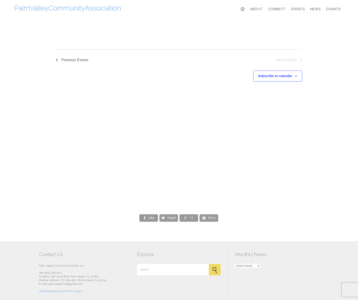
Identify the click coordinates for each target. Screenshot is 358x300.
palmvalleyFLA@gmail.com (66, 284)
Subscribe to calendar (275, 76)
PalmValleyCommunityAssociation (67, 8)
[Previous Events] (72, 60)
